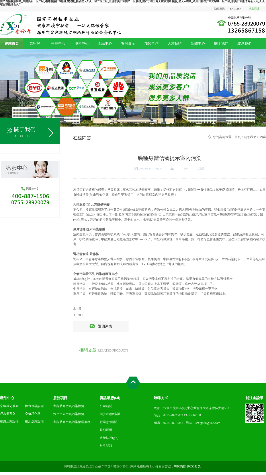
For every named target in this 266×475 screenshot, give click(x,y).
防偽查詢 (219, 8)
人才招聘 (175, 43)
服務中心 (81, 43)
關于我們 (221, 43)
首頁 (238, 137)
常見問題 (106, 446)
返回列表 (105, 326)
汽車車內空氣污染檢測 (68, 414)
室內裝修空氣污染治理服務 (71, 422)
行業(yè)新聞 (108, 422)
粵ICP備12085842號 (187, 466)
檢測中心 (58, 43)
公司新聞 (106, 406)
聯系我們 (244, 43)
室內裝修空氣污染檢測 (68, 406)
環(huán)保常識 (110, 414)
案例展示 (128, 43)
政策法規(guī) (109, 438)
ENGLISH (235, 8)
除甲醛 (35, 43)
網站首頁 (12, 43)
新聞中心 (198, 43)
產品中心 (105, 43)
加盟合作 (151, 43)
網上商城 (254, 8)
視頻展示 (106, 430)
